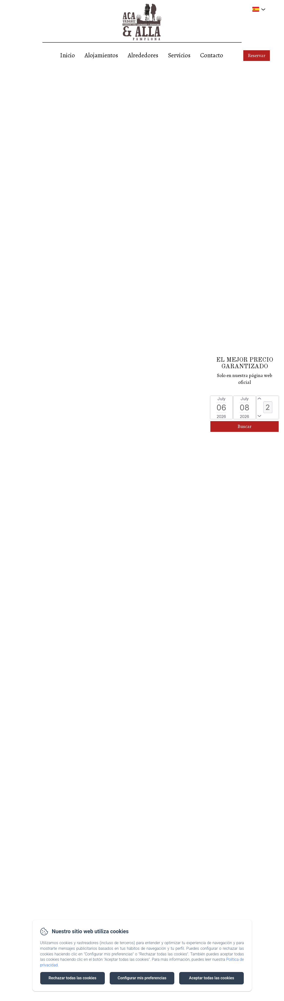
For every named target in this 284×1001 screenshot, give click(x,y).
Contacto (211, 55)
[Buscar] (244, 426)
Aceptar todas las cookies (211, 978)
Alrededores (143, 55)
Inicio (67, 55)
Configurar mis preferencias (142, 978)
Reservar (256, 55)
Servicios (179, 55)
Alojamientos (101, 55)
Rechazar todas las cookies (72, 978)
